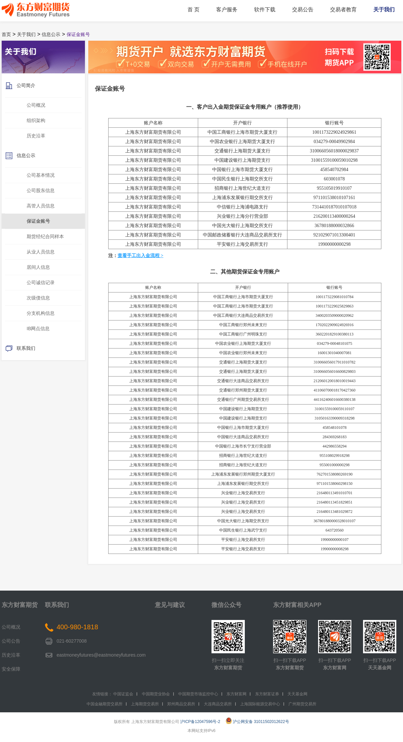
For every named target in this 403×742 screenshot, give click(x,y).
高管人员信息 (41, 205)
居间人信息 (38, 267)
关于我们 (384, 9)
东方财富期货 (20, 605)
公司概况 (36, 105)
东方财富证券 (267, 694)
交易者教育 (343, 9)
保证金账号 (78, 34)
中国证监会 (123, 694)
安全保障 (11, 669)
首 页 (194, 9)
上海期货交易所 (145, 704)
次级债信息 (38, 297)
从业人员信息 (41, 251)
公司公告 (11, 641)
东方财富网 (334, 667)
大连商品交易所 (218, 704)
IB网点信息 (38, 328)
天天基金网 (379, 667)
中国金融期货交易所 (105, 704)
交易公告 (302, 9)
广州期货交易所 (302, 704)
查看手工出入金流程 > (140, 255)
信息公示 (51, 34)
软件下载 (264, 9)
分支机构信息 (41, 313)
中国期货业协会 (156, 694)
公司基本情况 (41, 175)
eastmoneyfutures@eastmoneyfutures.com (101, 655)
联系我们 (20, 348)
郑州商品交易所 (181, 704)
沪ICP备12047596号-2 (200, 721)
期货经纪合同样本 (45, 236)
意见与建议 (170, 605)
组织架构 (36, 120)
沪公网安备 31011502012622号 (257, 721)
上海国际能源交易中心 (260, 704)
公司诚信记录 (41, 282)
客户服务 (226, 9)
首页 (6, 34)
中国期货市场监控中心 (198, 694)
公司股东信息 (41, 190)
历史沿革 (36, 135)
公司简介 (20, 86)
